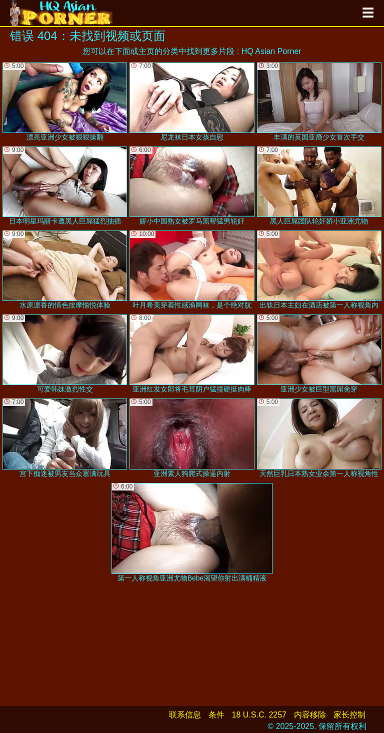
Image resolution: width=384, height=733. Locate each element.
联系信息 (185, 714)
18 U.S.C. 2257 (259, 714)
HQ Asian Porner (272, 51)
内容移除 (310, 714)
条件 (216, 714)
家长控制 (350, 714)
